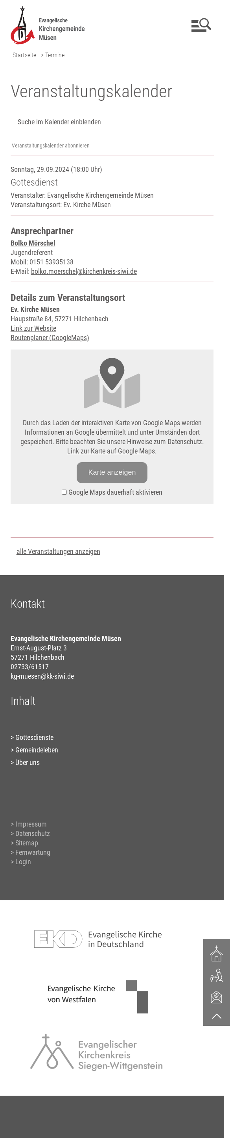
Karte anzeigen (112, 472)
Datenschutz (32, 833)
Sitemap (26, 843)
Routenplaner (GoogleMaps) (50, 337)
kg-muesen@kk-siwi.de (42, 676)
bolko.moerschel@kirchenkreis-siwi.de (84, 271)
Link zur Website (33, 328)
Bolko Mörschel (33, 243)
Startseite (24, 55)
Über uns (27, 762)
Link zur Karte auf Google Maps (111, 451)
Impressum (31, 824)
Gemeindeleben (36, 750)
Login (23, 862)
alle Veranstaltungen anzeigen (58, 551)
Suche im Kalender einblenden (59, 122)
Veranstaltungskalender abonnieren (51, 145)
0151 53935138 (51, 262)
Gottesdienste (34, 737)
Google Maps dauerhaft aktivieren (112, 492)
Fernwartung (32, 852)
